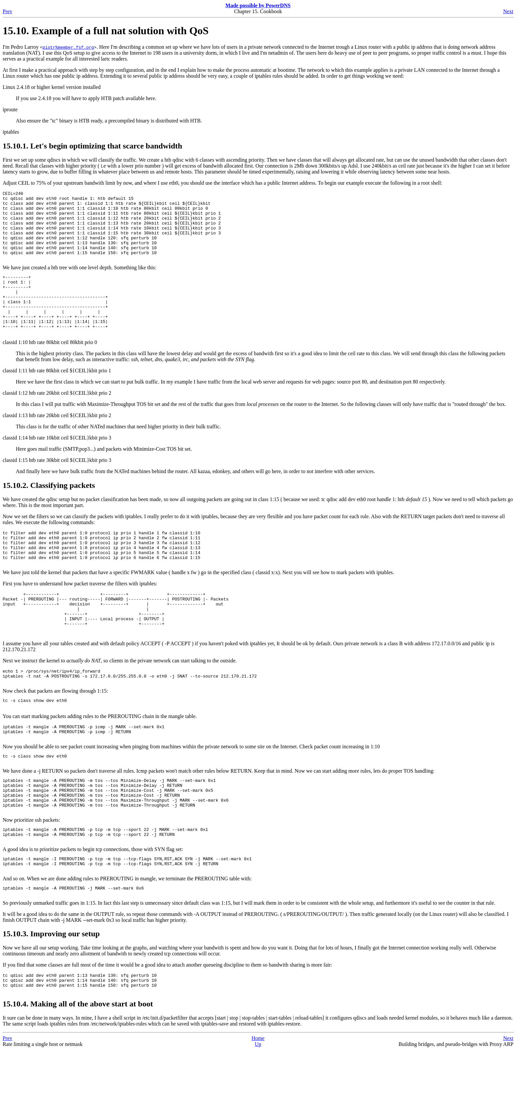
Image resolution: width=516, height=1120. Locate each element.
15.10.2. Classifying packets (49, 511)
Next (508, 11)
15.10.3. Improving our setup (51, 1000)
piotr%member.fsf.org (68, 47)
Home (257, 1108)
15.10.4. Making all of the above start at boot (78, 1074)
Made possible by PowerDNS (258, 5)
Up (258, 1114)
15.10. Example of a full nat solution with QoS (106, 31)
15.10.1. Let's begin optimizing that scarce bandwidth (92, 146)
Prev (7, 11)
